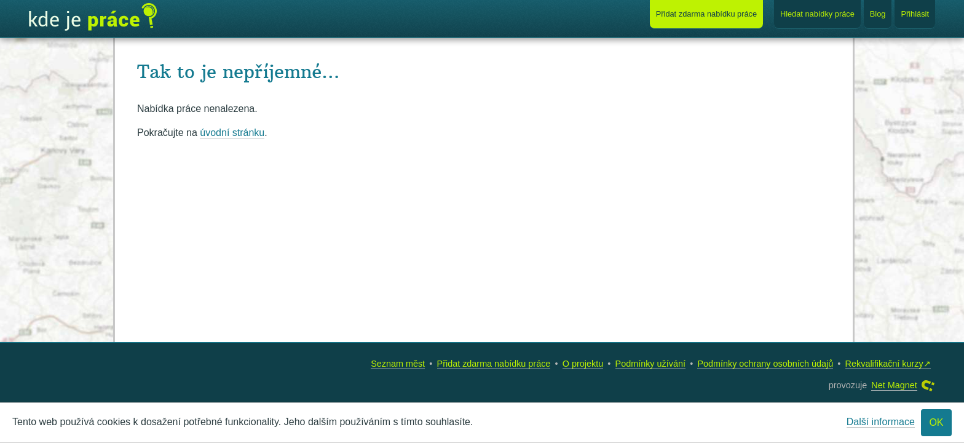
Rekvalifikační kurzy (884, 364)
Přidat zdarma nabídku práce (494, 364)
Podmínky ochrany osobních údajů (765, 364)
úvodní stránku (232, 132)
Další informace (881, 422)
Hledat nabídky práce (817, 13)
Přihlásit (915, 13)
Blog (878, 13)
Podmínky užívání (650, 364)
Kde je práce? (93, 17)
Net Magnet (894, 385)
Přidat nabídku (706, 13)
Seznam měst (398, 364)
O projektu (583, 364)
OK (936, 422)
